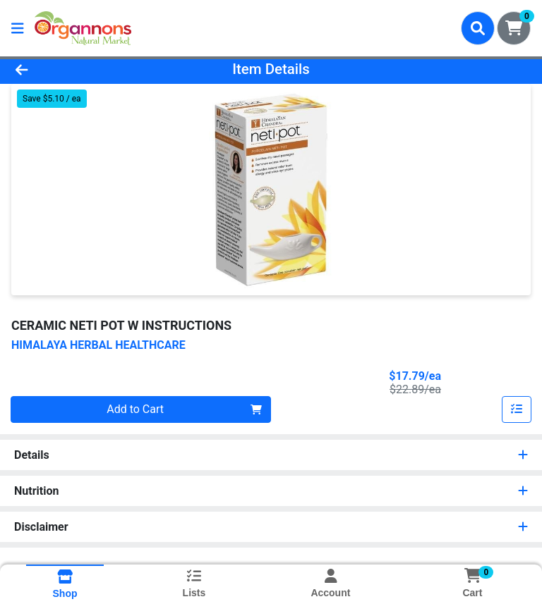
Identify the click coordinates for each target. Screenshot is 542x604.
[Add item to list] (516, 409)
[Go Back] (76, 69)
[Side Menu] (17, 28)
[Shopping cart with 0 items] (514, 28)
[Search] (478, 28)
